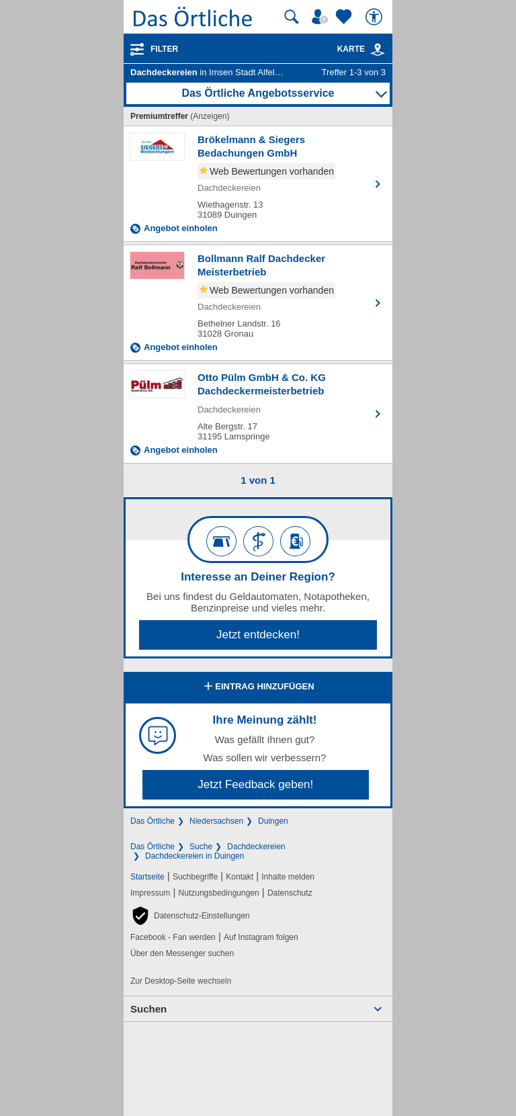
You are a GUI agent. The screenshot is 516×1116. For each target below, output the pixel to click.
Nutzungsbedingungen (219, 893)
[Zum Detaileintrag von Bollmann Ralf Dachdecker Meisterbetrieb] (258, 302)
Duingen (273, 821)
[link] (378, 50)
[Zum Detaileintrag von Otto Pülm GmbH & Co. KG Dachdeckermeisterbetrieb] (258, 413)
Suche (200, 846)
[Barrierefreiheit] (376, 17)
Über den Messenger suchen (182, 953)
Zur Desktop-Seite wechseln (180, 981)
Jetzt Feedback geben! (255, 784)
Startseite (147, 877)
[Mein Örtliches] (322, 17)
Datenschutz (289, 893)
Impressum (150, 893)
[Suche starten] (292, 17)
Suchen (148, 1009)
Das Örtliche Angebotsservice (257, 93)
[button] (190, 915)
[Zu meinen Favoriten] (345, 17)
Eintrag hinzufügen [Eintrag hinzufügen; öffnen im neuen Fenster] (258, 687)
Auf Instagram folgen (261, 937)
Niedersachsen (216, 821)
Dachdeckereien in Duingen (194, 856)
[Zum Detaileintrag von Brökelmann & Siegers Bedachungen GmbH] (258, 183)
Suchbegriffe (195, 877)
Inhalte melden (287, 877)
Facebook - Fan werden (173, 937)
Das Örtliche (152, 821)
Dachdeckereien (256, 846)
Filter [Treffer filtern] (164, 49)
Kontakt (239, 877)
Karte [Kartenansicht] (361, 49)
